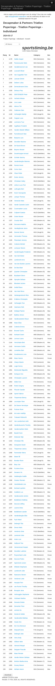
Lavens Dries (18, 508)
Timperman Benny (20, 397)
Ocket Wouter (18, 216)
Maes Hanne (18, 358)
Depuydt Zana (19, 630)
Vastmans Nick (19, 307)
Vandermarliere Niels (21, 429)
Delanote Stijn (19, 437)
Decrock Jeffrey (19, 504)
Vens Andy (17, 638)
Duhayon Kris (18, 374)
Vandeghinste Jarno (21, 228)
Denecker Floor (19, 606)
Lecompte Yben (19, 401)
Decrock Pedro (19, 559)
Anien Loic (17, 539)
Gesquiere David (19, 445)
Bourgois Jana (19, 590)
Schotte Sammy (19, 157)
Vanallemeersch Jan (21, 67)
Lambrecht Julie (19, 571)
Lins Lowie (17, 102)
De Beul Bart (18, 268)
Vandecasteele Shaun (21, 319)
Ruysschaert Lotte (20, 555)
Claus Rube (18, 173)
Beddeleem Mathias (21, 500)
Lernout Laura (19, 338)
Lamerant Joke (19, 535)
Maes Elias (18, 323)
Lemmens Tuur (19, 122)
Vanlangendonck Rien (21, 295)
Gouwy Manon (19, 665)
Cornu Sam (18, 169)
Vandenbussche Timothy (22, 425)
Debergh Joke (19, 634)
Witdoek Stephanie (20, 567)
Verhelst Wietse (19, 98)
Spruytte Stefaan (19, 279)
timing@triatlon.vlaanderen (17, 16)
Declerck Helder (19, 614)
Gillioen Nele (18, 641)
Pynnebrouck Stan (20, 134)
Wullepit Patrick (19, 311)
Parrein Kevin (18, 165)
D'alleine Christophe (21, 299)
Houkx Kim (18, 622)
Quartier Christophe (20, 271)
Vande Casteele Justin (21, 205)
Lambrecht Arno (19, 260)
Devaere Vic (18, 472)
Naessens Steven (20, 575)
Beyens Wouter (19, 149)
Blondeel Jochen (19, 283)
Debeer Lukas (19, 83)
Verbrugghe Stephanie (21, 594)
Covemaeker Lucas (20, 208)
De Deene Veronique (21, 405)
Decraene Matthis (20, 224)
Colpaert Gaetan (19, 212)
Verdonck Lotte (19, 579)
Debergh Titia (18, 523)
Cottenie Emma (19, 327)
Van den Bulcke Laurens (22, 264)
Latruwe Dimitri (19, 79)
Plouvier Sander (19, 390)
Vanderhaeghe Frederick (22, 252)
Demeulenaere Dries (21, 86)
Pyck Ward (17, 519)
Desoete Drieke (19, 602)
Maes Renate (18, 653)
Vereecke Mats (19, 201)
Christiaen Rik (19, 441)
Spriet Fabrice (19, 393)
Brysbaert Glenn (19, 275)
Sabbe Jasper (18, 59)
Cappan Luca (18, 118)
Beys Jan (17, 464)
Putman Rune (18, 409)
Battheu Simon (19, 315)
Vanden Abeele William (22, 130)
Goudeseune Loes (20, 354)
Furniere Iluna (18, 468)
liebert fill (17, 456)
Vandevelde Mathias (21, 618)
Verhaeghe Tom (19, 303)
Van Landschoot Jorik (21, 421)
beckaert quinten (19, 488)
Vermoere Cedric (19, 346)
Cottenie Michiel (19, 244)
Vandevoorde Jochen (21, 496)
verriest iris (18, 610)
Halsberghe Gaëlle (20, 476)
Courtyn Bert (18, 220)
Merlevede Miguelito (21, 370)
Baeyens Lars (18, 138)
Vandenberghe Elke (20, 516)
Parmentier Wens (20, 453)
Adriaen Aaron (19, 669)
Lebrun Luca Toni (20, 185)
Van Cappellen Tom (20, 75)
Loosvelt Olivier (19, 71)
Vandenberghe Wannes (22, 161)
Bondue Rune (18, 460)
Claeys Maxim (19, 362)
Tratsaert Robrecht (20, 417)
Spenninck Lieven (20, 563)
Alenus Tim (18, 106)
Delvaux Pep (18, 90)
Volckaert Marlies (20, 598)
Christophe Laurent (20, 378)
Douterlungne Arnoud (21, 153)
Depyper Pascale (20, 649)
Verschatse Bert (19, 342)
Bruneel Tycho (19, 331)
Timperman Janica (20, 449)
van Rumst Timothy (20, 586)
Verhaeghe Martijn (20, 114)
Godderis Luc (18, 492)
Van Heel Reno (19, 291)
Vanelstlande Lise (20, 484)
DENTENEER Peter (21, 94)
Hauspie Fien (18, 582)
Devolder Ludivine (20, 551)
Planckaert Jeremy (20, 240)
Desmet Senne (19, 232)
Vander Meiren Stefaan (22, 657)
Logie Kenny (18, 366)
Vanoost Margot (19, 645)
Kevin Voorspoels (20, 193)
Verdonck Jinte (19, 531)
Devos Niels (18, 527)
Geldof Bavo (18, 287)
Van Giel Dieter (19, 256)
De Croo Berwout (20, 626)
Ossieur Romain (19, 480)
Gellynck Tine (18, 543)
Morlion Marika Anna (21, 661)
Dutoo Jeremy (19, 177)
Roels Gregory (19, 386)
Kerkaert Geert (19, 334)
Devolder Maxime (20, 142)
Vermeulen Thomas (20, 236)
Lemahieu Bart (19, 350)
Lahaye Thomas (19, 197)
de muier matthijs (20, 413)
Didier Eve (17, 382)
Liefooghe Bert (19, 189)
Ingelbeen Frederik (20, 126)
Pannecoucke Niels (20, 63)
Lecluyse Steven (19, 248)
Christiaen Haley (19, 181)
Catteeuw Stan (19, 110)
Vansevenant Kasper (21, 547)
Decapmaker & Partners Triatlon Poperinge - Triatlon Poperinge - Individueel (26, 7)
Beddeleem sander (20, 512)
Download (8, 675)
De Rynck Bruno (19, 145)
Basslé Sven (18, 433)
